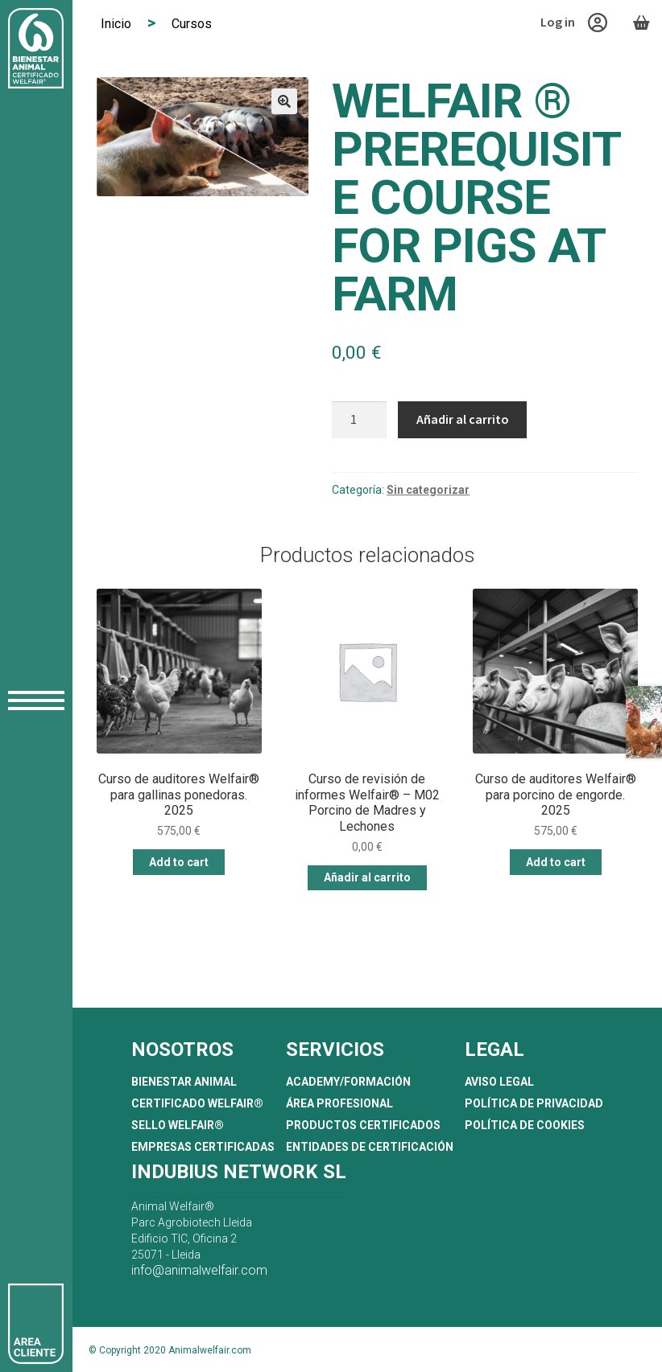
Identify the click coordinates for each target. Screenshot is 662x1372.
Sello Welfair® (177, 1125)
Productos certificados (363, 1125)
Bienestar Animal (184, 1081)
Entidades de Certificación (369, 1146)
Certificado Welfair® (197, 1103)
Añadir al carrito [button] (367, 877)
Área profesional (339, 1103)
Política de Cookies (525, 1125)
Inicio (116, 23)
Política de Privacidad (534, 1103)
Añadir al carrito (462, 419)
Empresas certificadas (203, 1146)
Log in (573, 22)
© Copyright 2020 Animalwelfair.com (170, 1350)
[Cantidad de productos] (359, 419)
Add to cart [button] (179, 862)
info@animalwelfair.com (199, 1270)
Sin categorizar (428, 489)
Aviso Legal (499, 1081)
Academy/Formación (348, 1081)
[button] (284, 101)
